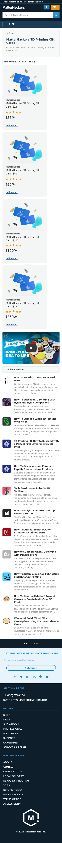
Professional (12, 728)
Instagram (28, 677)
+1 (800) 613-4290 (14, 695)
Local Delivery (13, 776)
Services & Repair (14, 747)
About (7, 762)
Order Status (12, 771)
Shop (6, 715)
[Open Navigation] (9, 24)
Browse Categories (20, 61)
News (7, 719)
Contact (9, 766)
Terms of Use (12, 799)
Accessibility (12, 803)
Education (10, 733)
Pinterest (41, 677)
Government (12, 742)
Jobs (6, 785)
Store (11, 33)
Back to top (31, 643)
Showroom (11, 724)
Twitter (21, 677)
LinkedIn (34, 677)
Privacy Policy (13, 794)
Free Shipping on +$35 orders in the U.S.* (22, 1)
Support (9, 738)
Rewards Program (16, 780)
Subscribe (31, 668)
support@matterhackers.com (25, 699)
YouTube (47, 677)
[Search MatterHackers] (56, 15)
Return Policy (12, 789)
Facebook (15, 677)
